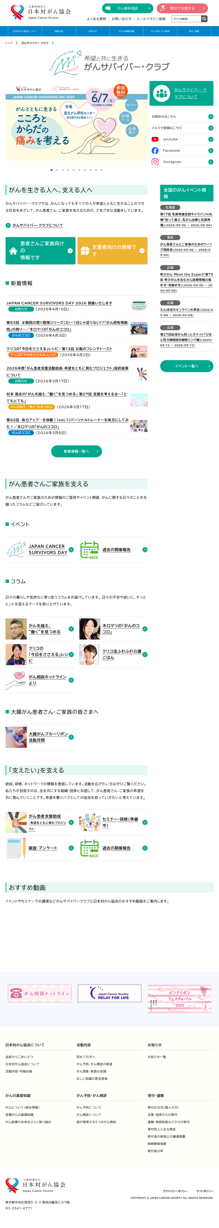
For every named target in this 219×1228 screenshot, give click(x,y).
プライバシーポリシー (175, 1191)
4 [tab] (68, 170)
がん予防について (89, 1108)
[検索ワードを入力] (186, 19)
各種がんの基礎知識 (20, 1115)
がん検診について (89, 1115)
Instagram (172, 162)
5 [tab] (74, 170)
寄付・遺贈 (194, 31)
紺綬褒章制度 (157, 1144)
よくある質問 (96, 19)
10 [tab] (102, 170)
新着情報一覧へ (76, 452)
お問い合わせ (122, 19)
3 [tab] (63, 170)
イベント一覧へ (186, 366)
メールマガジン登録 (151, 19)
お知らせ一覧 (157, 1057)
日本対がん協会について (25, 31)
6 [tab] (79, 170)
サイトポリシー (205, 1191)
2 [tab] (57, 170)
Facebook (171, 151)
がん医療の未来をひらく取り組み (28, 1122)
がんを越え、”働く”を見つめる (31, 407)
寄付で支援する (182, 8)
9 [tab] (96, 170)
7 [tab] (85, 170)
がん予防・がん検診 (160, 31)
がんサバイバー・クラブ (35, 43)
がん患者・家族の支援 (91, 1072)
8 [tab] (90, 170)
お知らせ (92, 31)
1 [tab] (51, 170)
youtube (170, 139)
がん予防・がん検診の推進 (94, 1064)
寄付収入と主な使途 (162, 1129)
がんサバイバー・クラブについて (38, 225)
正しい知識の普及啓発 (92, 1079)
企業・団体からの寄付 (163, 1115)
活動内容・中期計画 (19, 1072)
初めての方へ (86, 1057)
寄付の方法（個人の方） (163, 1108)
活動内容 (58, 31)
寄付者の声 (156, 1151)
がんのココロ (21, 336)
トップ (9, 43)
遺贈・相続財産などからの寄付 (169, 1122)
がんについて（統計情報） (23, 1108)
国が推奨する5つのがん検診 (96, 1122)
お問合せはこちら (164, 117)
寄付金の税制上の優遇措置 (166, 1137)
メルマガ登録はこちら (167, 128)
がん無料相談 (127, 8)
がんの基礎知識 (126, 31)
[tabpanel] (77, 121)
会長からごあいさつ (19, 1057)
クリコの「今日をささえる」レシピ (33, 355)
